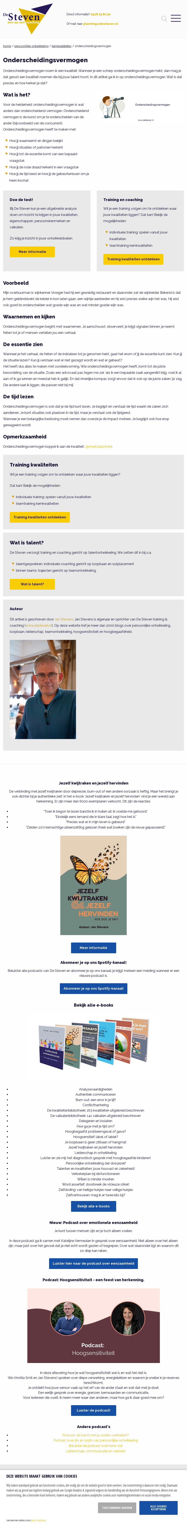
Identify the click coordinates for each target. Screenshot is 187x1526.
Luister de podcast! (93, 1410)
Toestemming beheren (117, 1508)
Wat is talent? (32, 584)
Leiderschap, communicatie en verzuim (95, 1451)
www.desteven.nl (39, 625)
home (7, 46)
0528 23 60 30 (101, 14)
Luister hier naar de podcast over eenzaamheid (93, 1263)
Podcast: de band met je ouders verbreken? (95, 1435)
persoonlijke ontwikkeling (31, 46)
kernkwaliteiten (61, 46)
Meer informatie (32, 252)
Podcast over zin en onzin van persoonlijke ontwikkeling (95, 1440)
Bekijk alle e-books (93, 1206)
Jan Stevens (64, 619)
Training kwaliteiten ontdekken (133, 259)
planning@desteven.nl (100, 23)
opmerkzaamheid (98, 447)
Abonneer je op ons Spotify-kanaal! (94, 988)
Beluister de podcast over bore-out (96, 1446)
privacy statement (38, 1520)
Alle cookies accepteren (158, 1507)
